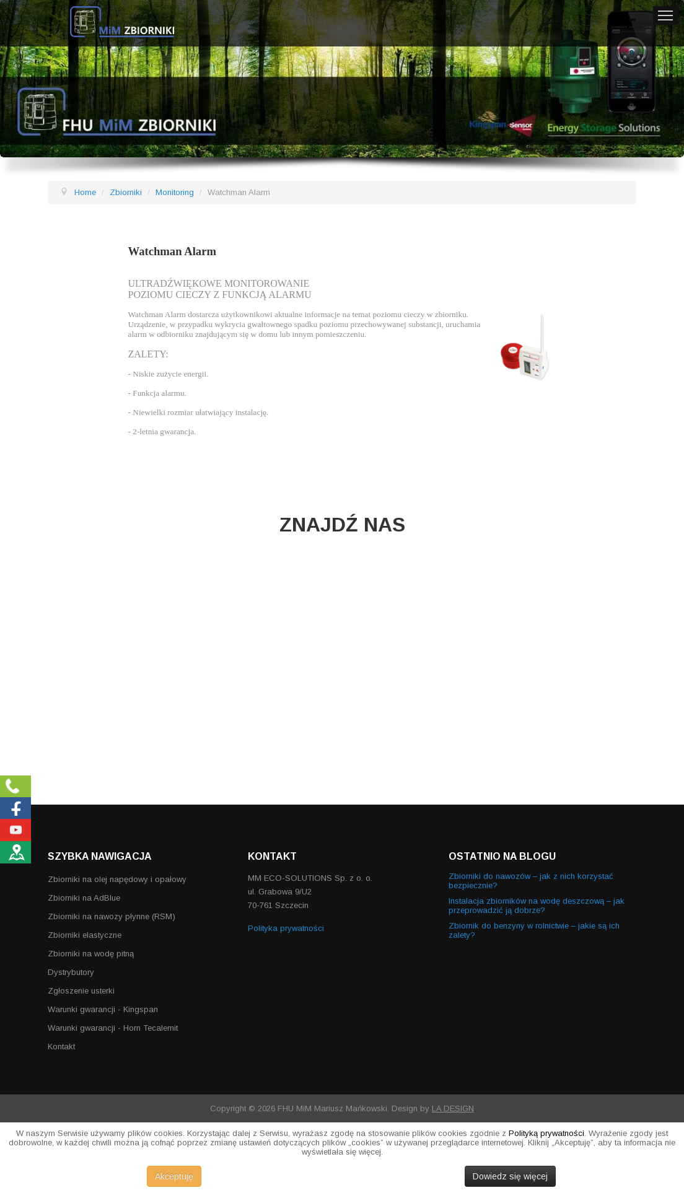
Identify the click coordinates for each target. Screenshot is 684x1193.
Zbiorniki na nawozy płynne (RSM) (111, 916)
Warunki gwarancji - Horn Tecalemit (113, 1028)
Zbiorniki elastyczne (84, 935)
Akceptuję (174, 1176)
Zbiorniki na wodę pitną (91, 953)
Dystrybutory (71, 972)
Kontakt (61, 1046)
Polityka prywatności (286, 928)
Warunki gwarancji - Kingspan (103, 1009)
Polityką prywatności (546, 1133)
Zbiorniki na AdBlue (84, 897)
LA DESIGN (453, 1108)
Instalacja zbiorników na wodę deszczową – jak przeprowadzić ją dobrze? (537, 905)
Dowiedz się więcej (510, 1176)
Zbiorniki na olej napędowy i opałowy (117, 879)
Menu (665, 15)
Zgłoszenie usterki (81, 990)
